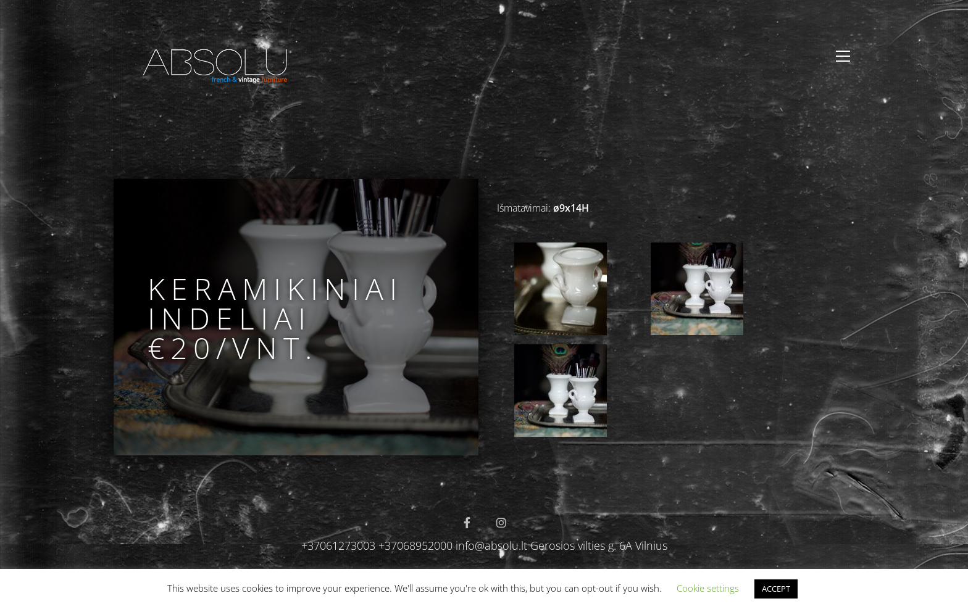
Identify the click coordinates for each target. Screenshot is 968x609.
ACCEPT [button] (776, 588)
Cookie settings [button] (708, 588)
